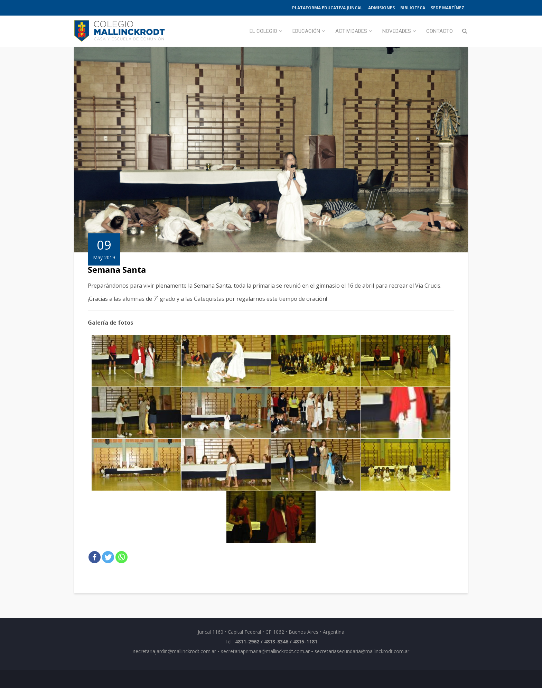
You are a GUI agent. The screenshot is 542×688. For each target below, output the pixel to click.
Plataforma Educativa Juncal (327, 8)
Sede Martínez (447, 8)
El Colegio (263, 31)
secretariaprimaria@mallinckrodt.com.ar (265, 651)
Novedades (396, 31)
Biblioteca (412, 8)
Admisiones (381, 8)
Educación (306, 31)
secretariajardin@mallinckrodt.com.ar (174, 651)
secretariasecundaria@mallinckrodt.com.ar (362, 651)
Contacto (439, 31)
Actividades (351, 31)
